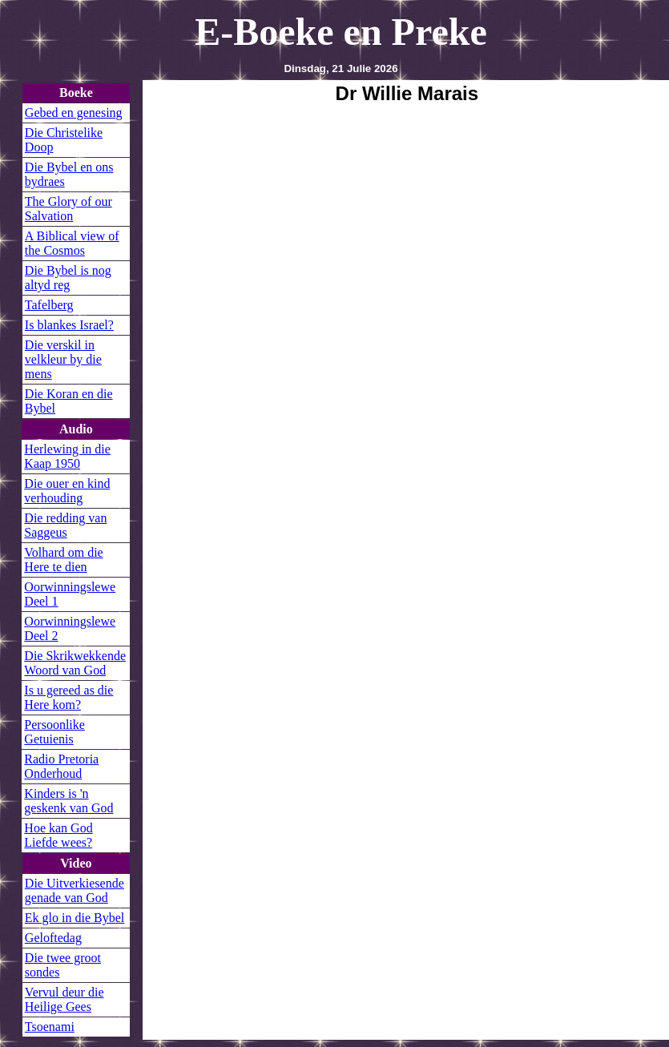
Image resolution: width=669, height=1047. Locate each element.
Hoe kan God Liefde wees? (58, 835)
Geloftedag (53, 937)
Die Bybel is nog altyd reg (68, 278)
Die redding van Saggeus (65, 525)
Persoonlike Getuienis (54, 732)
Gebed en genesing (74, 112)
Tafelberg (49, 305)
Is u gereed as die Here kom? (68, 697)
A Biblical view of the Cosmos (72, 243)
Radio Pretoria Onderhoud (61, 766)
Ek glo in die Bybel (74, 917)
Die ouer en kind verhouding (67, 491)
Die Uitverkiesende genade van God (74, 890)
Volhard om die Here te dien (63, 560)
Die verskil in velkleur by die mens (63, 359)
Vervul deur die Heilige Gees (64, 999)
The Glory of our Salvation (68, 209)
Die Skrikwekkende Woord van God (75, 663)
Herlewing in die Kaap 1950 (67, 456)
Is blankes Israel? (69, 325)
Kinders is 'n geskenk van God (68, 801)
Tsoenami (50, 1026)
